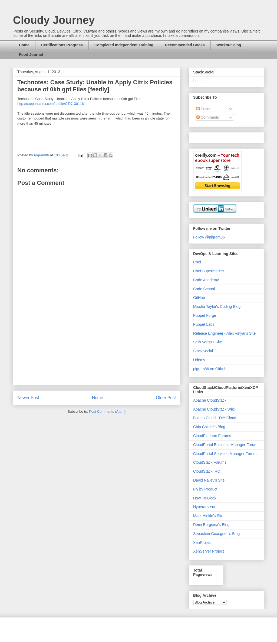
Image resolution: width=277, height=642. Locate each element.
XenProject (202, 542)
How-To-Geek (204, 498)
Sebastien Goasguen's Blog (216, 533)
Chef (197, 262)
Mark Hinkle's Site (208, 516)
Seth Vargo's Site (207, 342)
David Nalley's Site (209, 480)
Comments (207, 117)
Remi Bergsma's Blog (211, 524)
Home (24, 45)
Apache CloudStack (209, 400)
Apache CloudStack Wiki (214, 409)
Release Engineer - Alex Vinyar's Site (224, 333)
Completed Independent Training (123, 45)
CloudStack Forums (209, 462)
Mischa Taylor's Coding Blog (216, 306)
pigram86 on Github (209, 369)
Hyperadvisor (204, 507)
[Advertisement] (96, 347)
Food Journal (31, 54)
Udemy (199, 360)
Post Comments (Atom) (107, 411)
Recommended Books (185, 45)
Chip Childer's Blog (209, 427)
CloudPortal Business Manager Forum (225, 445)
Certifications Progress (62, 45)
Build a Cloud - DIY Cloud (214, 418)
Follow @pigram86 (209, 237)
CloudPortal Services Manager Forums (225, 453)
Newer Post (28, 397)
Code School (204, 289)
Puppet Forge (204, 315)
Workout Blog (228, 45)
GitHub (199, 297)
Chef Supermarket (208, 271)
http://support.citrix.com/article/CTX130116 (50, 104)
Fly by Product (205, 489)
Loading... (201, 81)
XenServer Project (208, 551)
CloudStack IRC (206, 471)
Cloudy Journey (54, 20)
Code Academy (206, 280)
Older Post (166, 397)
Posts (203, 109)
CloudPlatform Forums (212, 436)
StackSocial (203, 351)
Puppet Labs (204, 324)
